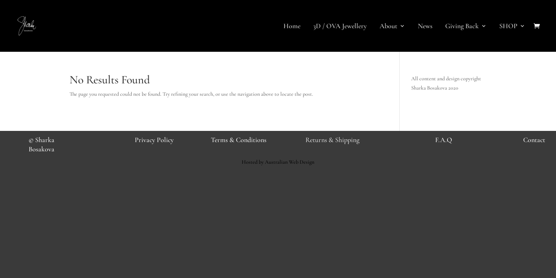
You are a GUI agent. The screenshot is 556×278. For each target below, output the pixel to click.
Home (291, 26)
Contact (534, 140)
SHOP (508, 26)
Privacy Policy (154, 140)
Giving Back (462, 26)
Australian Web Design (289, 162)
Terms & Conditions (238, 140)
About (388, 26)
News (425, 26)
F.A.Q (443, 140)
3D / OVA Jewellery (340, 26)
